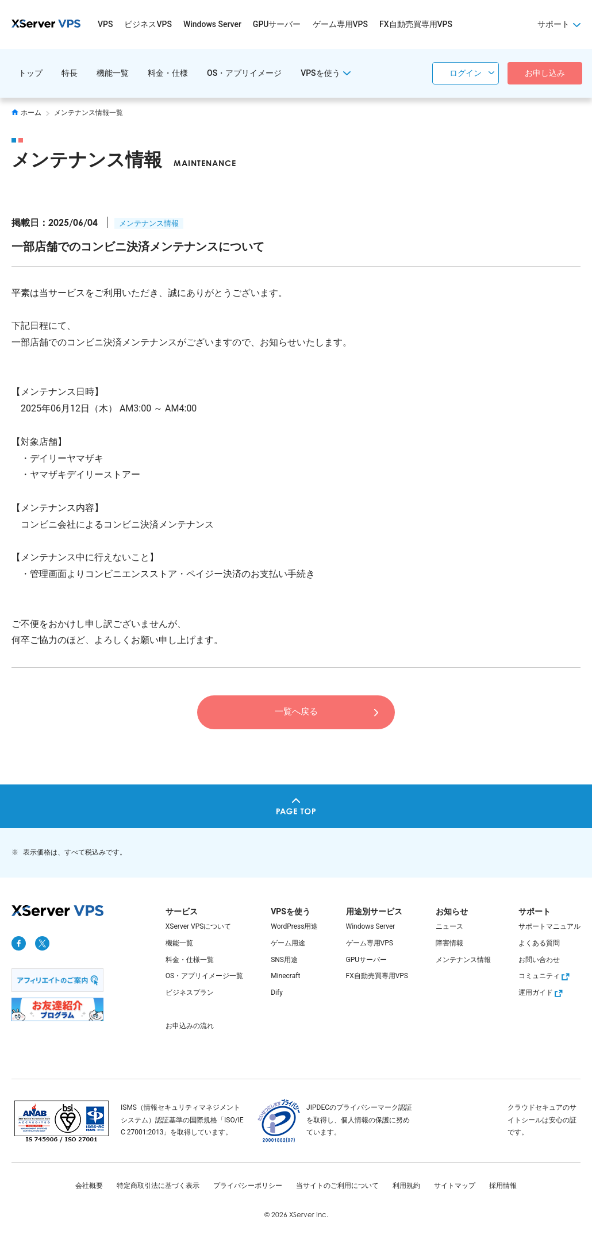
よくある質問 (539, 943)
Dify (277, 992)
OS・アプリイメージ (244, 73)
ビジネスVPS (147, 24)
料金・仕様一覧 (190, 960)
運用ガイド (542, 992)
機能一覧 (113, 73)
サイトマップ (454, 1186)
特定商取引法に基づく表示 (158, 1186)
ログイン (465, 73)
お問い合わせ (539, 960)
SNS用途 (284, 960)
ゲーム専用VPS (340, 24)
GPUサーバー (277, 24)
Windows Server (212, 24)
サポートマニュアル (549, 926)
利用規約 (406, 1186)
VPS (105, 24)
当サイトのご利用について (337, 1186)
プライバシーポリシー (247, 1186)
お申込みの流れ (190, 1026)
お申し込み (545, 73)
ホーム (26, 113)
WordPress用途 (294, 926)
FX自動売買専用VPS (415, 24)
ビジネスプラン (190, 992)
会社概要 (89, 1186)
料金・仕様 (168, 73)
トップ (30, 73)
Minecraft (285, 976)
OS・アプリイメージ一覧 (204, 976)
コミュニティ (545, 976)
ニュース (449, 926)
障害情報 (449, 943)
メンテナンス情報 (149, 223)
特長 (69, 73)
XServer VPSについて (199, 926)
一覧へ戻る (296, 711)
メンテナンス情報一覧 (88, 113)
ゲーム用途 (288, 943)
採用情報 (503, 1186)
